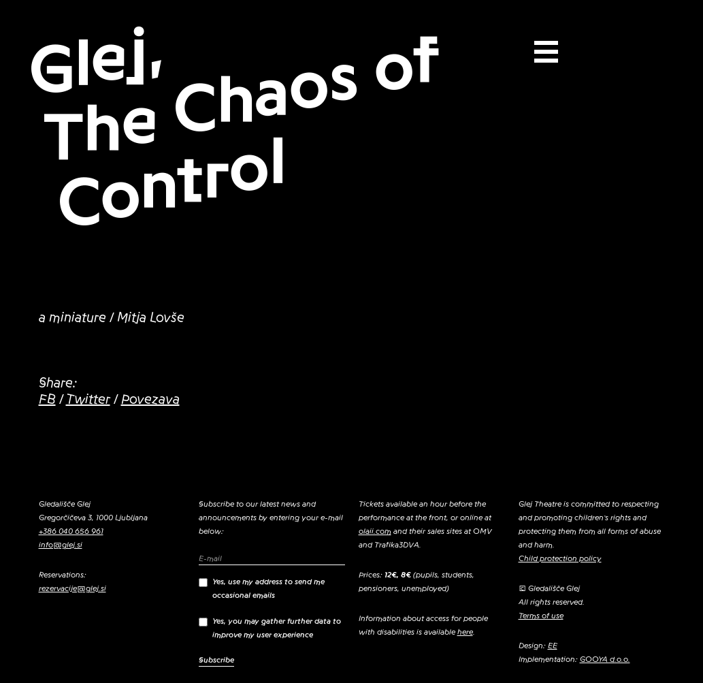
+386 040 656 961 (71, 531)
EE (552, 645)
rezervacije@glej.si (72, 588)
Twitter (88, 400)
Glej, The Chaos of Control (233, 127)
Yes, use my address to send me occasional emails (262, 588)
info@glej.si (60, 545)
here (465, 632)
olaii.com (375, 531)
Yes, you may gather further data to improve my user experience (270, 628)
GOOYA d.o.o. (605, 659)
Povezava (150, 400)
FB (47, 400)
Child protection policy (560, 558)
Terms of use (541, 615)
